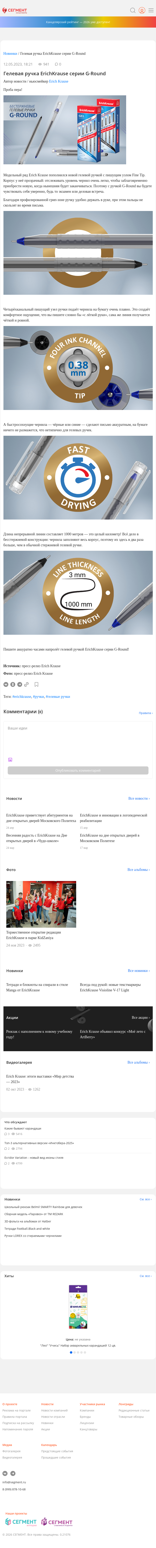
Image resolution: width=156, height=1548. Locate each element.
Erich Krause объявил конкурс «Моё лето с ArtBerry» (112, 1034)
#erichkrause (21, 697)
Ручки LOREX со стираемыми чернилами (33, 1236)
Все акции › (141, 1018)
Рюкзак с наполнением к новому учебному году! (39, 1034)
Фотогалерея (11, 1451)
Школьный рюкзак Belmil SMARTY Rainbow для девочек (43, 1207)
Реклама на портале (16, 1410)
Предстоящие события (57, 1451)
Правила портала (14, 1417)
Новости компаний (54, 1410)
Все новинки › (139, 971)
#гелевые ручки (58, 697)
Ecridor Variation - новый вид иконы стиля (33, 1158)
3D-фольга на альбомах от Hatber (27, 1221)
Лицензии (87, 1423)
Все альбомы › (139, 870)
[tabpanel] (78, 1314)
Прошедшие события (56, 1457)
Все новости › (139, 798)
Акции (45, 1429)
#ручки (38, 697)
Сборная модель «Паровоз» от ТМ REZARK (33, 1214)
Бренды (85, 1417)
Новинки (10, 54)
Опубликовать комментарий (78, 770)
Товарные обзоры (131, 1417)
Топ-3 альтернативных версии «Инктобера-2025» (39, 1143)
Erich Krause (58, 81)
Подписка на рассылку (18, 1423)
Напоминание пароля (17, 1429)
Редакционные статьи (134, 1410)
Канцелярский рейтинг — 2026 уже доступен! (78, 22)
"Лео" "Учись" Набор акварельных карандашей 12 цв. (78, 1345)
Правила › (146, 713)
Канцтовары (88, 1429)
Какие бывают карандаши (22, 1128)
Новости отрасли (53, 1417)
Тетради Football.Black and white (27, 1229)
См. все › (146, 1199)
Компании (87, 1410)
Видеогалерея (12, 1457)
